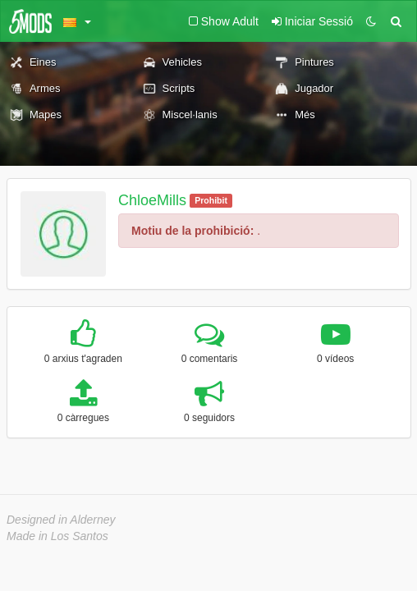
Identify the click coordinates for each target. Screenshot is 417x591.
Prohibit (211, 200)
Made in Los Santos (57, 536)
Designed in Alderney (61, 519)
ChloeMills (152, 200)
